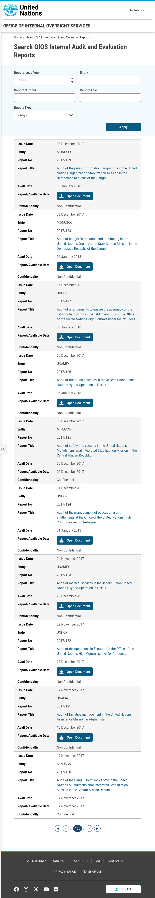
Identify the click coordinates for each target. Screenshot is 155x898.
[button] (75, 196)
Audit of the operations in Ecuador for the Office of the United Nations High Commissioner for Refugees (95, 651)
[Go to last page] (97, 828)
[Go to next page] (89, 828)
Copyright (80, 861)
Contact (59, 861)
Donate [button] (123, 889)
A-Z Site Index (36, 861)
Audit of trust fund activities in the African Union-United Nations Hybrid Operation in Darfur (96, 382)
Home (18, 37)
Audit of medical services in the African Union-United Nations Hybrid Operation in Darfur (94, 585)
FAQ (97, 861)
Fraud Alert (116, 861)
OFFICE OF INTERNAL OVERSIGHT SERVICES (46, 25)
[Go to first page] (58, 828)
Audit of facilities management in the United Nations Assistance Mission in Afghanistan (94, 716)
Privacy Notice (65, 871)
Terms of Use (91, 871)
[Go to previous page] (66, 828)
